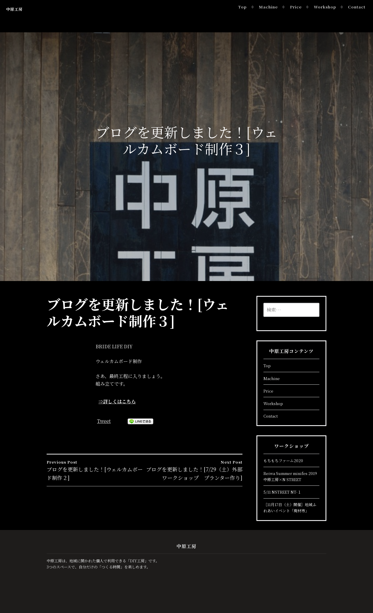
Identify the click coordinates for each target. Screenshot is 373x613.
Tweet (104, 421)
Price (296, 7)
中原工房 (14, 9)
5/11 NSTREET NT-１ (282, 492)
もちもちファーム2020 (283, 460)
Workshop (325, 7)
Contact (356, 7)
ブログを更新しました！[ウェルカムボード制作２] (96, 470)
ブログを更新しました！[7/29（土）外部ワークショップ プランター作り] (193, 470)
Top (242, 7)
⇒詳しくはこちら (117, 401)
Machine (268, 7)
